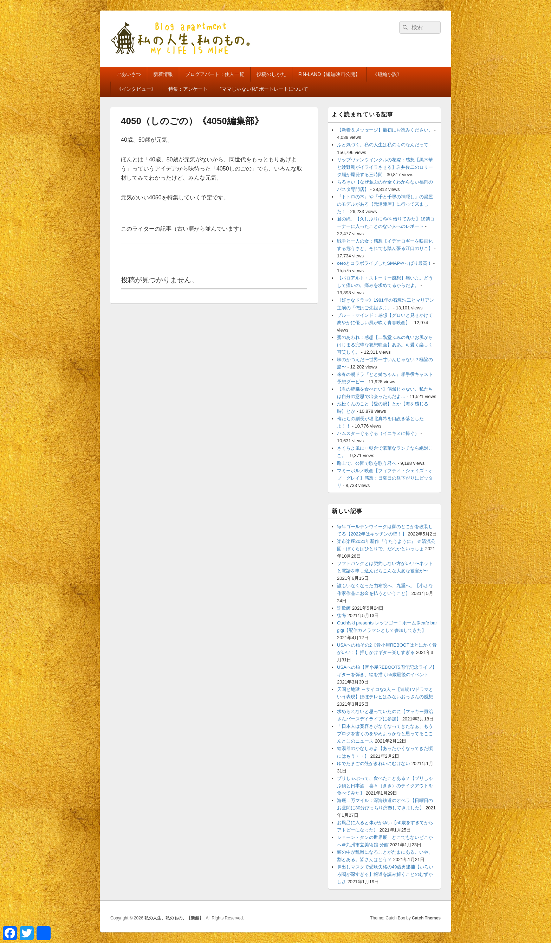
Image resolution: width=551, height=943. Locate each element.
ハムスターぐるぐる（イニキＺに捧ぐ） (378, 433)
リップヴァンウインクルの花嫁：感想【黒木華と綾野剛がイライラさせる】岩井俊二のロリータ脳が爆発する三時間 (385, 167)
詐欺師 (344, 608)
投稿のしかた (271, 74)
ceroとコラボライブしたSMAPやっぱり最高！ (384, 263)
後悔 (341, 615)
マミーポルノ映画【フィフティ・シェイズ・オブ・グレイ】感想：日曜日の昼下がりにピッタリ (385, 478)
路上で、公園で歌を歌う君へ (366, 463)
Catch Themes (426, 918)
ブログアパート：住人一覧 (214, 74)
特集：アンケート (188, 89)
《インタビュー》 (136, 89)
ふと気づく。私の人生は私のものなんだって (382, 144)
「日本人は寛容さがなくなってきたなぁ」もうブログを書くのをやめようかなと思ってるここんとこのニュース (385, 734)
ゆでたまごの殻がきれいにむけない (373, 763)
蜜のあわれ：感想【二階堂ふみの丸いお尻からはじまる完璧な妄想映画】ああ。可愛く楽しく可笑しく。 (385, 345)
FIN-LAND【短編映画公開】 (329, 74)
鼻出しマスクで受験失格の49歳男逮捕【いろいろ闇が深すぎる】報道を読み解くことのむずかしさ (385, 874)
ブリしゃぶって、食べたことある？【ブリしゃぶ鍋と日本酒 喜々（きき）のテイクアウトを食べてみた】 (385, 786)
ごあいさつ (128, 74)
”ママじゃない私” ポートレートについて (264, 89)
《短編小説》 (387, 74)
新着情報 (163, 74)
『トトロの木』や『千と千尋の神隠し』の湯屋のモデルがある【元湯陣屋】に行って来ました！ (385, 204)
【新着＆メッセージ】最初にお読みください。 (385, 130)
